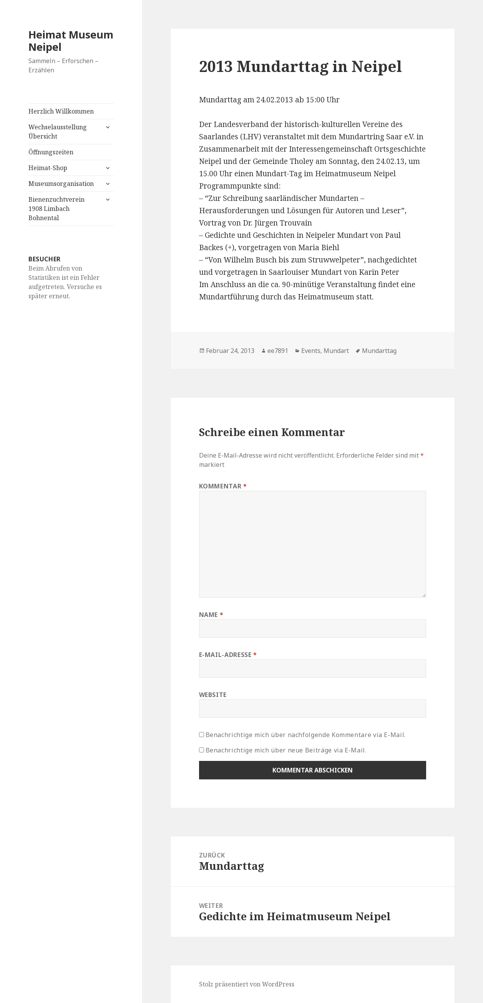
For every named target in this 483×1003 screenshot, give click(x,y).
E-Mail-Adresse (228, 654)
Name (211, 614)
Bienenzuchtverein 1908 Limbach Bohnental (56, 208)
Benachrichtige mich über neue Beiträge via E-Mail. (286, 750)
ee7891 (277, 350)
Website (213, 694)
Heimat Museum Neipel (70, 40)
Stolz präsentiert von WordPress (246, 984)
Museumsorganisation (61, 183)
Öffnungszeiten (50, 152)
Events (310, 350)
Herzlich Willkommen (61, 111)
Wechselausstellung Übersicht (57, 131)
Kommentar (223, 486)
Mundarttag (379, 350)
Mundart (336, 350)
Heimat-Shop (47, 168)
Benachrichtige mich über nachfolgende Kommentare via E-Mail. (306, 735)
